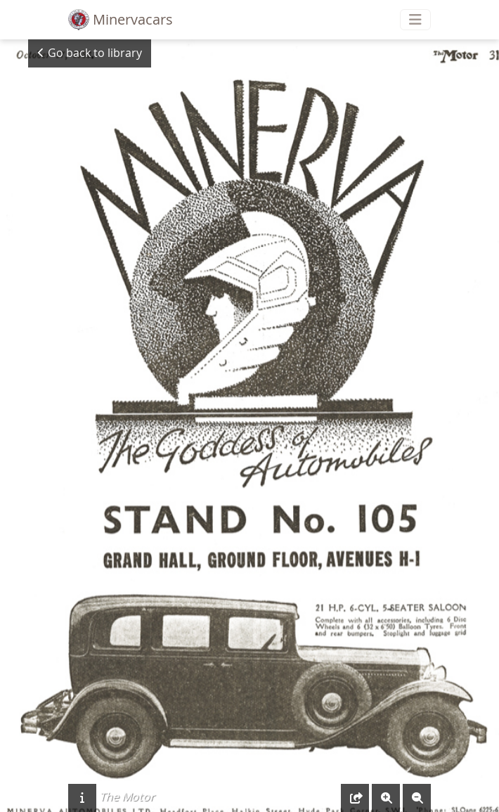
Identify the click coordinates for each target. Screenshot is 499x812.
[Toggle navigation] (415, 19)
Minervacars (120, 19)
